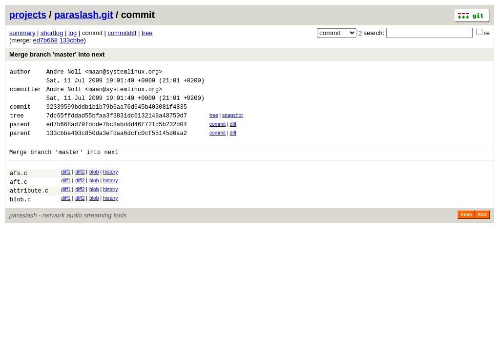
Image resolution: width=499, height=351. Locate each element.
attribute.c (29, 208)
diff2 (79, 185)
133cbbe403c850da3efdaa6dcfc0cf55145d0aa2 (116, 144)
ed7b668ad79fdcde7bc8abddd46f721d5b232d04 (116, 134)
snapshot (232, 122)
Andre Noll (64, 73)
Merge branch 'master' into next (56, 54)
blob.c (20, 218)
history (110, 185)
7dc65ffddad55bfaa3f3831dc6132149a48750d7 (116, 124)
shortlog (52, 33)
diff (233, 133)
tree (147, 33)
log (72, 33)
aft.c (18, 198)
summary (22, 33)
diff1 (65, 185)
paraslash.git (83, 14)
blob (94, 185)
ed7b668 (45, 40)
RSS (482, 233)
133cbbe (72, 40)
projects (27, 14)
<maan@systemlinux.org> (123, 73)
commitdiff (121, 33)
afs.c (18, 187)
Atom (466, 233)
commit (217, 133)
